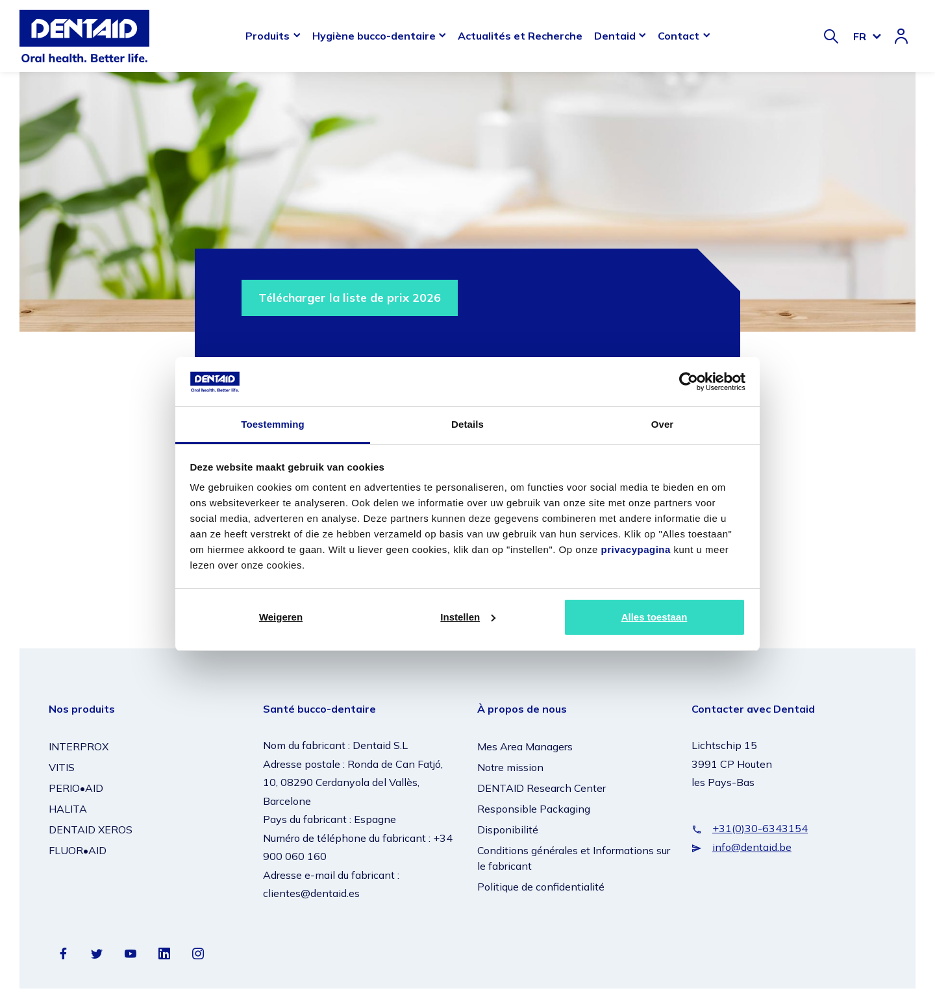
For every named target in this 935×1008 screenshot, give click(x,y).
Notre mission (510, 767)
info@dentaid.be (752, 847)
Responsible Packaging (533, 808)
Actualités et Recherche (520, 35)
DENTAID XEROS (90, 829)
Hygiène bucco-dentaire (374, 35)
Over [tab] (662, 424)
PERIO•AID (76, 787)
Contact (678, 35)
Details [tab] (467, 424)
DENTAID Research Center (541, 787)
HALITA (68, 808)
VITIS (62, 767)
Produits (267, 35)
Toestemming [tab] (273, 424)
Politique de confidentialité (541, 886)
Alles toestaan (654, 616)
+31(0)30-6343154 (760, 828)
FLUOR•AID (77, 850)
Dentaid (615, 35)
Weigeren (281, 616)
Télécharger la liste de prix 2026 (349, 297)
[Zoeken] (831, 36)
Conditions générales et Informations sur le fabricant (573, 858)
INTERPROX (78, 746)
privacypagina (635, 549)
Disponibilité (507, 829)
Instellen (467, 616)
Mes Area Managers (525, 746)
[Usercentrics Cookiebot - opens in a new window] (688, 381)
